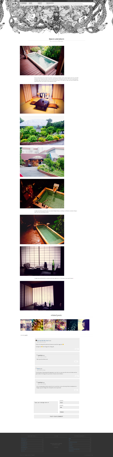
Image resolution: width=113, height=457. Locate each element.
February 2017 (24, 438)
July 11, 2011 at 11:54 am (42, 356)
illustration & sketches (74, 449)
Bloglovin (50, 4)
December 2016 (24, 442)
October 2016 (24, 445)
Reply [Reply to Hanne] (76, 376)
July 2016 (23, 450)
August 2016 (23, 449)
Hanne (38, 368)
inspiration (71, 450)
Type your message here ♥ (46, 407)
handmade (71, 447)
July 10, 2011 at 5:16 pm (41, 370)
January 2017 (23, 440)
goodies (70, 445)
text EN (26, 335)
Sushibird (23, 4)
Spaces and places (56, 39)
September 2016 (24, 447)
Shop (31, 4)
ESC (69, 440)
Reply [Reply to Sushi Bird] (76, 361)
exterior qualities (73, 442)
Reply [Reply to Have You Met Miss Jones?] (76, 349)
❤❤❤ (70, 438)
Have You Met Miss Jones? (43, 340)
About (40, 4)
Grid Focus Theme (30, 455)
